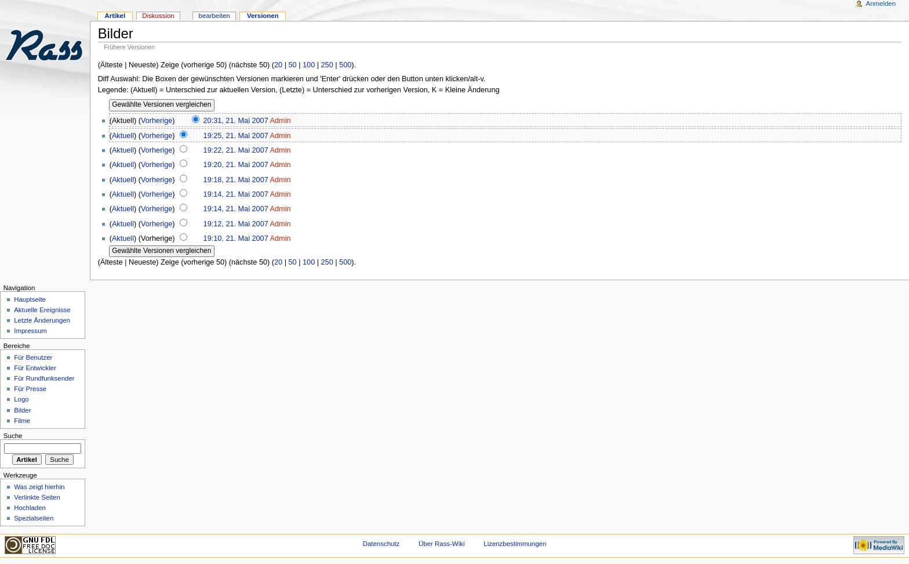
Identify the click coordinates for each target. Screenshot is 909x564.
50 (293, 65)
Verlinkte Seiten (37, 497)
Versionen (263, 15)
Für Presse (30, 388)
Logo (21, 399)
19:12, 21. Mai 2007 (235, 224)
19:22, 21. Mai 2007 (235, 150)
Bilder (22, 410)
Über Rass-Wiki (441, 543)
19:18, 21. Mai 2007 (235, 180)
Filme (22, 420)
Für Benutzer (33, 357)
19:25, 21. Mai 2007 (235, 136)
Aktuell (123, 136)
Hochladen (30, 507)
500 (345, 65)
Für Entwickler (35, 367)
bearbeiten (214, 15)
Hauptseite (30, 299)
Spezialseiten (33, 518)
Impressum (30, 330)
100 (309, 65)
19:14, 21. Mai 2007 (235, 194)
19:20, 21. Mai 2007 (235, 165)
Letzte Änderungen (42, 320)
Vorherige (156, 121)
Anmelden (881, 3)
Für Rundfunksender (44, 378)
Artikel (114, 15)
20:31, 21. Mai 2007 (235, 121)
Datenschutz (381, 543)
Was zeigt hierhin (39, 486)
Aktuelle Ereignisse (42, 309)
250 (327, 65)
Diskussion (158, 15)
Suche (13, 435)
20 (278, 65)
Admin (280, 121)
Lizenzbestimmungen (514, 543)
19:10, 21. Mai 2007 (235, 238)
